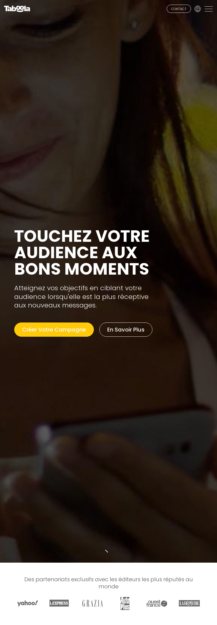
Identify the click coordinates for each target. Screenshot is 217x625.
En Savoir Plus (125, 329)
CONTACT (179, 9)
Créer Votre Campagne (54, 329)
